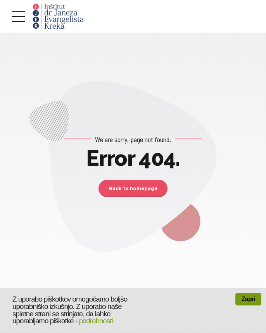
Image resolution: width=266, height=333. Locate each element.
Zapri (248, 299)
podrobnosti (95, 321)
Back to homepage (133, 188)
